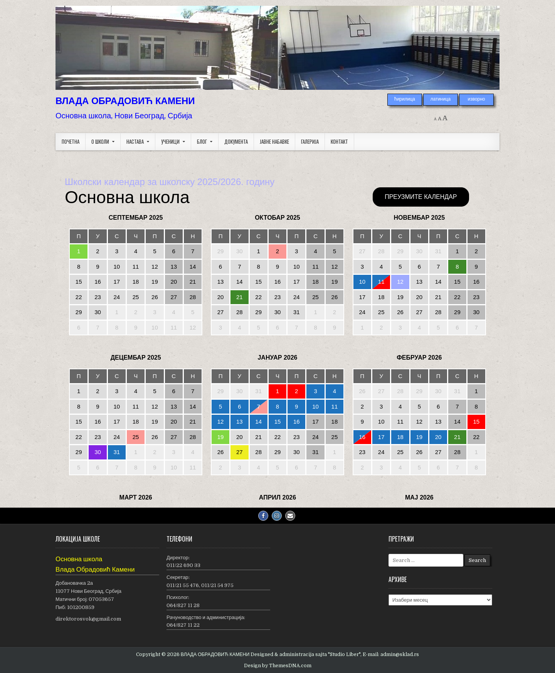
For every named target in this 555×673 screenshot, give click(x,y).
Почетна (70, 141)
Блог (202, 141)
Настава (135, 141)
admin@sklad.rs (399, 654)
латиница (441, 99)
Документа (236, 141)
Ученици (170, 141)
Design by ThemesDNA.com (277, 665)
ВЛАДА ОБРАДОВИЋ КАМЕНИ (125, 101)
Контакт (339, 141)
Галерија (310, 141)
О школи (100, 141)
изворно (476, 99)
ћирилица (404, 99)
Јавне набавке (274, 141)
